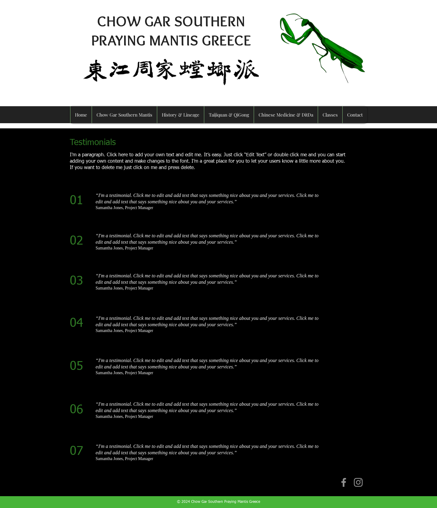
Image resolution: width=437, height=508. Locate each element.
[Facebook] (344, 482)
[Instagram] (358, 482)
